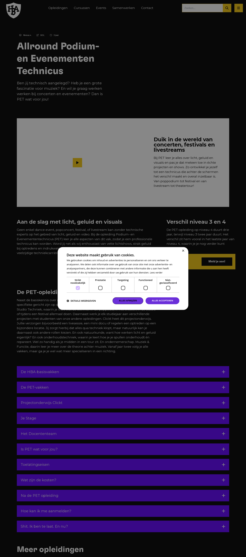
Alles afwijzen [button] (126, 300)
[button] (81, 301)
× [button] (183, 250)
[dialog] (123, 278)
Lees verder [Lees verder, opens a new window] (156, 272)
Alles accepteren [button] (161, 300)
